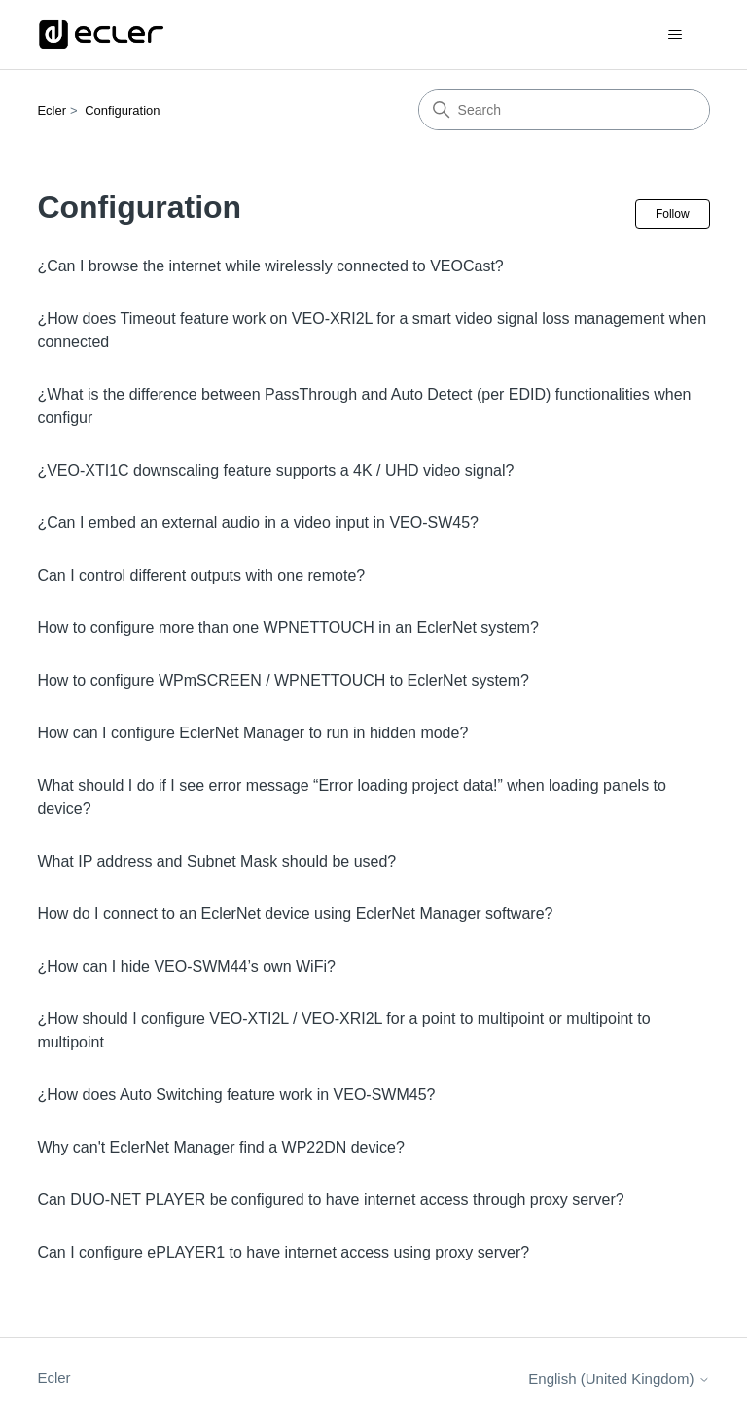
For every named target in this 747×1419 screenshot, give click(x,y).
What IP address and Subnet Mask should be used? (216, 861)
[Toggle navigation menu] (675, 35)
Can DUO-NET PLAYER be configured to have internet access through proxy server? (330, 1199)
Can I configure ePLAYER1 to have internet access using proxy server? (283, 1252)
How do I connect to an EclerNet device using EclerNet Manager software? (294, 913)
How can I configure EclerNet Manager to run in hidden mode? (252, 733)
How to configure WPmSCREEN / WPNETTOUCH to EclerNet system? (283, 680)
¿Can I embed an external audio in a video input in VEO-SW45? (258, 522)
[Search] (564, 109)
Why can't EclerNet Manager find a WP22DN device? (220, 1147)
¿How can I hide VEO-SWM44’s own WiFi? (186, 966)
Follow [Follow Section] (673, 214)
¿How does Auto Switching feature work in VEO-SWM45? (236, 1094)
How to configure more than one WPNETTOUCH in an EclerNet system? (287, 628)
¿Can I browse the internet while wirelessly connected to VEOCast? (270, 266)
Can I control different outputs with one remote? (201, 575)
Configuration (122, 110)
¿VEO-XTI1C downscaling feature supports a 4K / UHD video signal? (275, 470)
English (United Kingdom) (618, 1378)
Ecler (51, 110)
